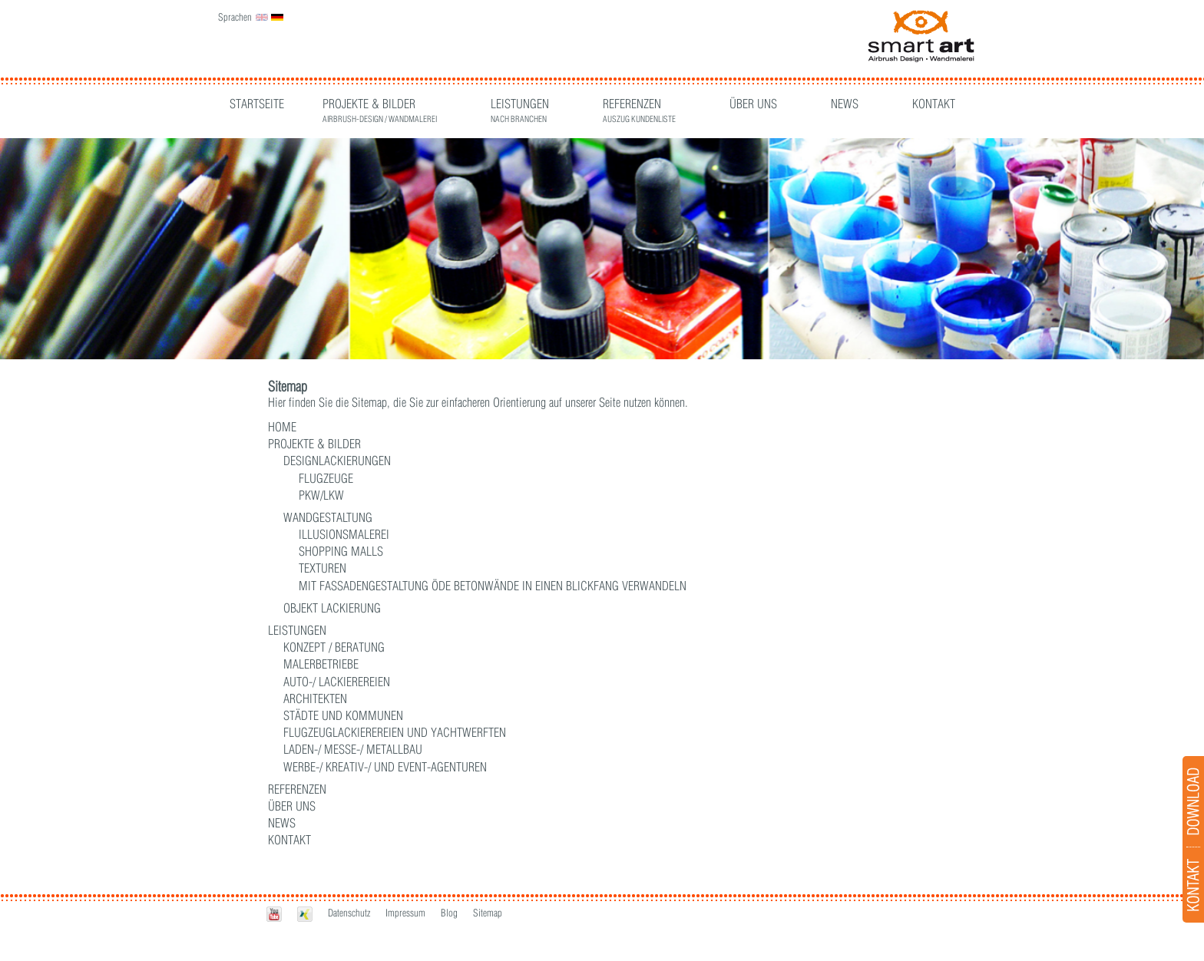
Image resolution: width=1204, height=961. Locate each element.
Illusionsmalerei (344, 534)
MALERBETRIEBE (321, 664)
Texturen (322, 568)
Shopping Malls (341, 551)
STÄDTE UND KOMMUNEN (343, 715)
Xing (305, 914)
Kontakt (933, 103)
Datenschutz (349, 913)
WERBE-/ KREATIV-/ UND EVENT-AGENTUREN (385, 766)
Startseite (257, 103)
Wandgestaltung (327, 517)
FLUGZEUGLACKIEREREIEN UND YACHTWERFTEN (394, 732)
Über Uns (753, 103)
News (844, 103)
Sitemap (487, 913)
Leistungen (520, 105)
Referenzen (639, 105)
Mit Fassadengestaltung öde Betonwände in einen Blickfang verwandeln (492, 585)
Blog (449, 913)
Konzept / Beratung (334, 647)
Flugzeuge (326, 478)
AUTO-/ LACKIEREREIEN (336, 681)
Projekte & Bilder (379, 105)
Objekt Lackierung (332, 608)
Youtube (274, 914)
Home (282, 426)
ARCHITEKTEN (315, 698)
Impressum (405, 913)
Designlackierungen (337, 460)
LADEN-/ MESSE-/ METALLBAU (352, 749)
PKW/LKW (321, 495)
